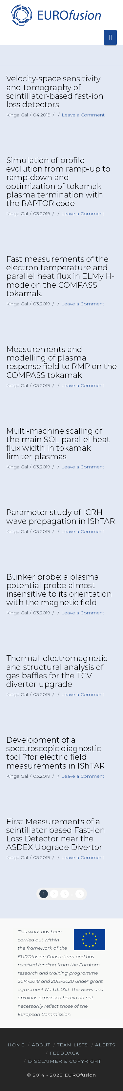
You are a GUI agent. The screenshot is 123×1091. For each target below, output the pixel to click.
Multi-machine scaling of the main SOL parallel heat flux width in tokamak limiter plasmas (58, 444)
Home (16, 1045)
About (41, 1045)
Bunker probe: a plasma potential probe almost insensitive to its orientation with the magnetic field (59, 589)
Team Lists (72, 1045)
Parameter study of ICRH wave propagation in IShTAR (60, 516)
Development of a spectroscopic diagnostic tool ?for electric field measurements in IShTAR (55, 753)
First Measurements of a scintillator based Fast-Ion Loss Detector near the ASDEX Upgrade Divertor (55, 834)
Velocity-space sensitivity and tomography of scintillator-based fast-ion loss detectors (54, 91)
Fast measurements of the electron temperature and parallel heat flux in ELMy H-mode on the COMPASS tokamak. (60, 276)
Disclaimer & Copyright (64, 1061)
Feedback (64, 1053)
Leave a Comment (83, 115)
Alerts (105, 1045)
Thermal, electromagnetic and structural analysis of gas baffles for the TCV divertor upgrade (57, 671)
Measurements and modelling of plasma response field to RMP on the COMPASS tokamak (61, 362)
